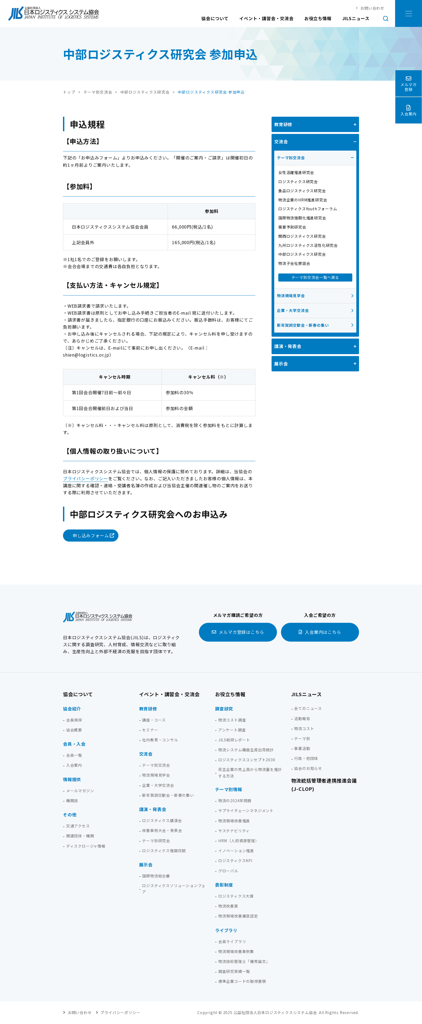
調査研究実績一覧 (234, 971)
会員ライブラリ (232, 941)
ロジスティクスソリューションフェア (174, 889)
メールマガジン (80, 790)
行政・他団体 (306, 758)
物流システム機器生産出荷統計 (246, 749)
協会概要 (74, 730)
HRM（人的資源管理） (238, 840)
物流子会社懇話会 (294, 263)
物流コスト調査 (232, 720)
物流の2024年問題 (235, 800)
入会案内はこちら (323, 632)
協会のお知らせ (308, 768)
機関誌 (72, 800)
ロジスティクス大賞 (236, 896)
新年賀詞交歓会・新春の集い (303, 325)
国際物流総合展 (156, 876)
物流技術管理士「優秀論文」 (244, 961)
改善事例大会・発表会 (162, 830)
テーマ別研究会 (156, 840)
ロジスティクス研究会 (298, 181)
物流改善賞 (228, 906)
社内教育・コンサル (160, 739)
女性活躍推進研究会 (296, 172)
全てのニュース (308, 708)
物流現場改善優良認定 (238, 916)
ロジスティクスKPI (235, 860)
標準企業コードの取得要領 (242, 981)
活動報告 (302, 718)
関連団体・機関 (80, 835)
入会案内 (74, 765)
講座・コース (154, 720)
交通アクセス (78, 826)
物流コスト (304, 728)
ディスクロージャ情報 (85, 846)
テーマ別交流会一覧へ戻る (315, 277)
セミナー (150, 730)
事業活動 (302, 748)
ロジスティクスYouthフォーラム (307, 208)
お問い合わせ (80, 1012)
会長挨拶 (74, 720)
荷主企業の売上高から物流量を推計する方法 (250, 772)
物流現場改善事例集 (236, 951)
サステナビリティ (234, 830)
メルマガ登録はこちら (241, 632)
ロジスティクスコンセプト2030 (246, 759)
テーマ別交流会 (291, 157)
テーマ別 (302, 738)
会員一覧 (74, 755)
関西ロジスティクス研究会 (302, 236)
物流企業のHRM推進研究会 (302, 199)
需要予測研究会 (292, 227)
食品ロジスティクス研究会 (302, 190)
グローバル (228, 870)
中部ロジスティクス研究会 (302, 254)
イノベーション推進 (236, 850)
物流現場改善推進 (234, 820)
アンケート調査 (232, 730)
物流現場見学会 (291, 295)
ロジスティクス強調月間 (164, 850)
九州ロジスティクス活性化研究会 (308, 245)
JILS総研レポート (234, 739)
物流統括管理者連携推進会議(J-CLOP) (324, 784)
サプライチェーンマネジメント (246, 810)
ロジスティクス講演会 (162, 820)
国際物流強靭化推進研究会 (302, 218)
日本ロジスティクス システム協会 (53, 13)
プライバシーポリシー (85, 478)
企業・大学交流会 (293, 310)
